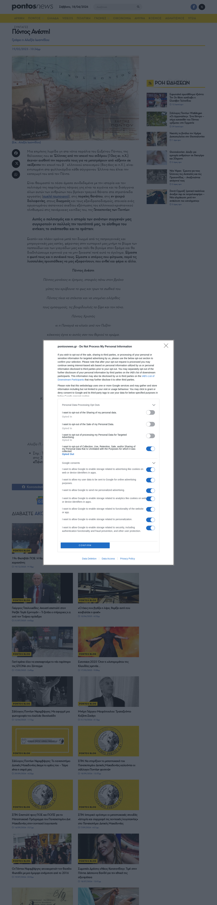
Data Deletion (89, 558)
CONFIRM (85, 545)
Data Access (108, 558)
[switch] (150, 412)
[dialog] (108, 452)
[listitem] (108, 405)
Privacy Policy (127, 558)
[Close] (167, 347)
